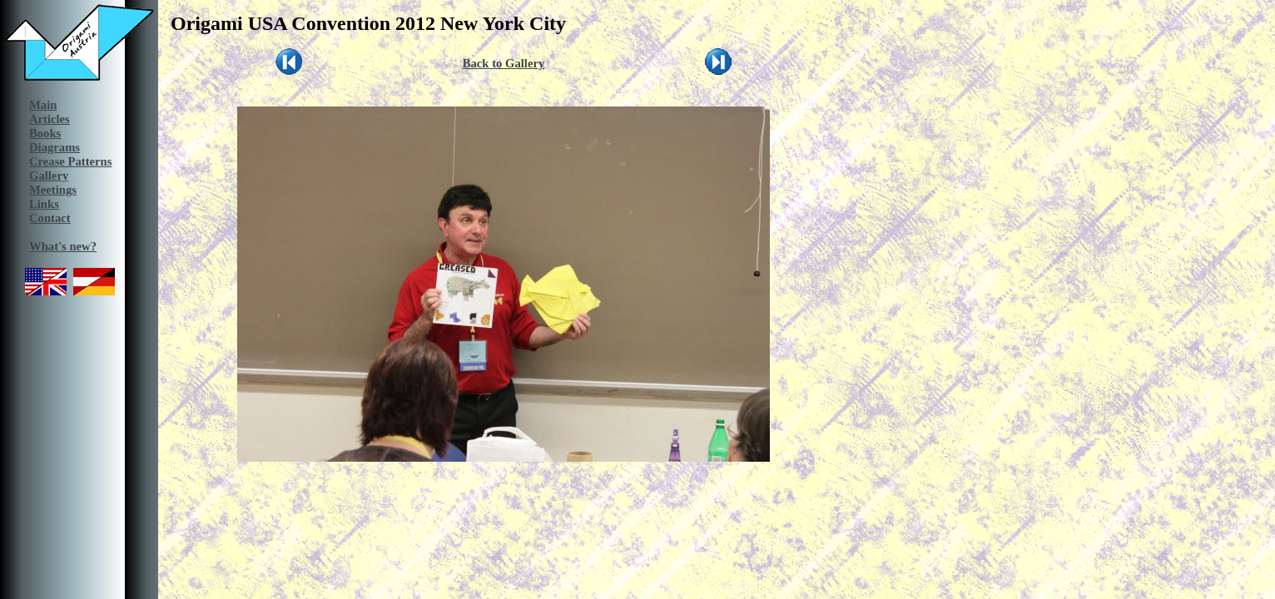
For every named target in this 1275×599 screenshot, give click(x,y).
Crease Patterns (70, 161)
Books (45, 133)
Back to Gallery (504, 63)
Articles (49, 119)
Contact (50, 218)
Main (43, 104)
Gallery (48, 175)
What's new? (63, 246)
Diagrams (54, 147)
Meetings (53, 189)
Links (44, 203)
